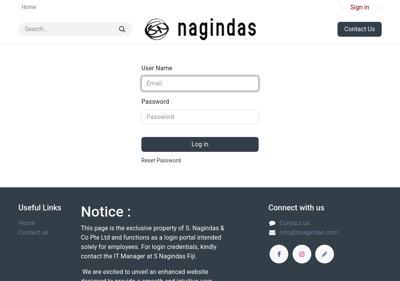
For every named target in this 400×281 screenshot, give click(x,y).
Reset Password (161, 160)
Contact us (33, 232)
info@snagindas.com (309, 232)
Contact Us (359, 29)
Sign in (359, 7)
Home (26, 223)
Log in (199, 144)
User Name (156, 68)
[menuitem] (28, 7)
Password (155, 101)
